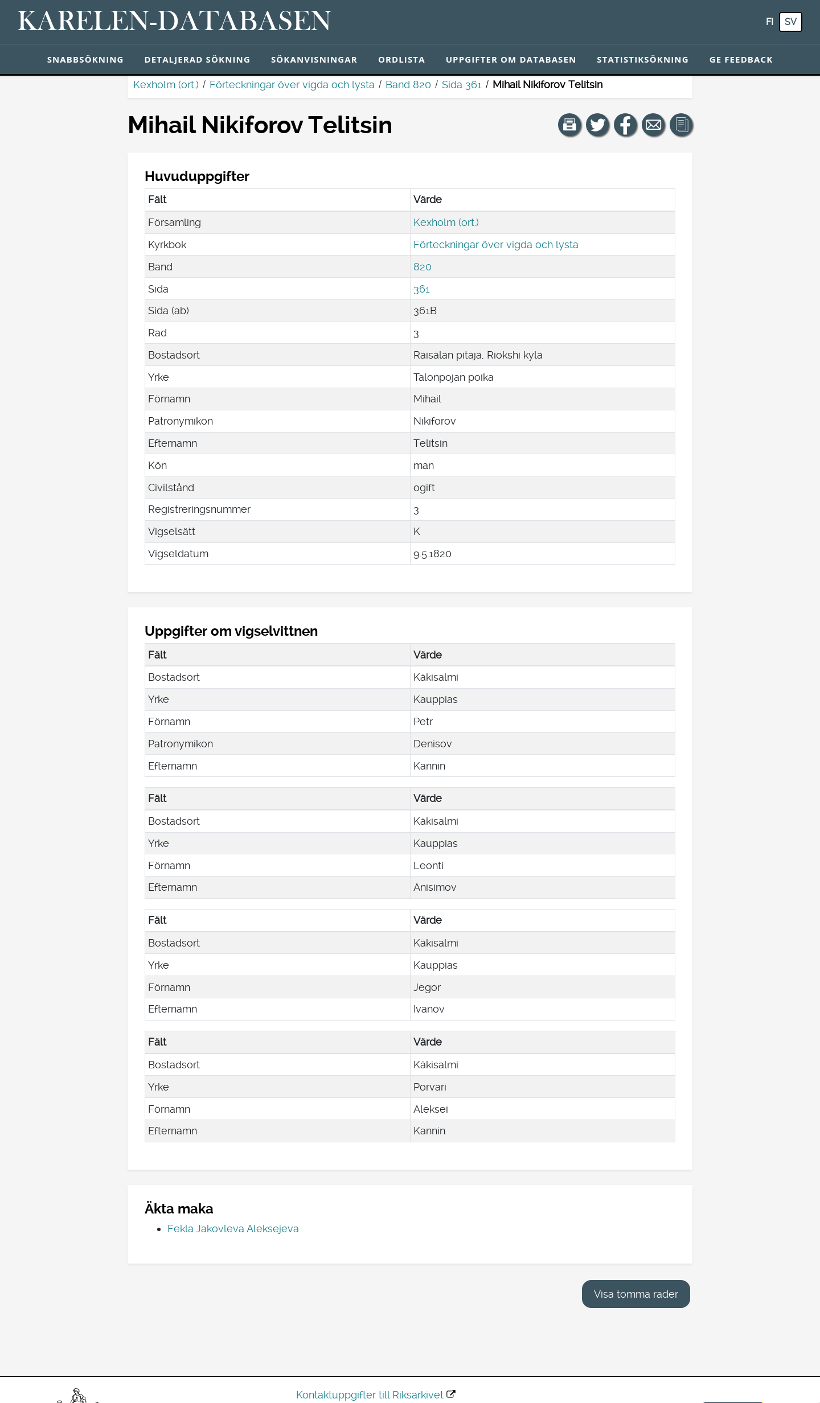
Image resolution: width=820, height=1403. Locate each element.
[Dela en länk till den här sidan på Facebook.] (625, 124)
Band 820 (408, 84)
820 (422, 267)
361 (421, 289)
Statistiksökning (642, 59)
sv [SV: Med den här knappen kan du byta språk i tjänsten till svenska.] (791, 22)
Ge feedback (741, 59)
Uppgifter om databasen (511, 59)
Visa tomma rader (636, 1294)
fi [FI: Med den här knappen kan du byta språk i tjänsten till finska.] (769, 22)
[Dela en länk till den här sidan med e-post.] (653, 124)
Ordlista (401, 59)
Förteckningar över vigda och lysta (292, 84)
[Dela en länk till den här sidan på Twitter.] (597, 124)
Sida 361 (462, 84)
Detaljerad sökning (198, 59)
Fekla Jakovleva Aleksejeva (233, 1229)
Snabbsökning (85, 59)
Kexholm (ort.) (166, 84)
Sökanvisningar (314, 59)
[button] (569, 124)
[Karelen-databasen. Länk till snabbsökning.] (174, 22)
